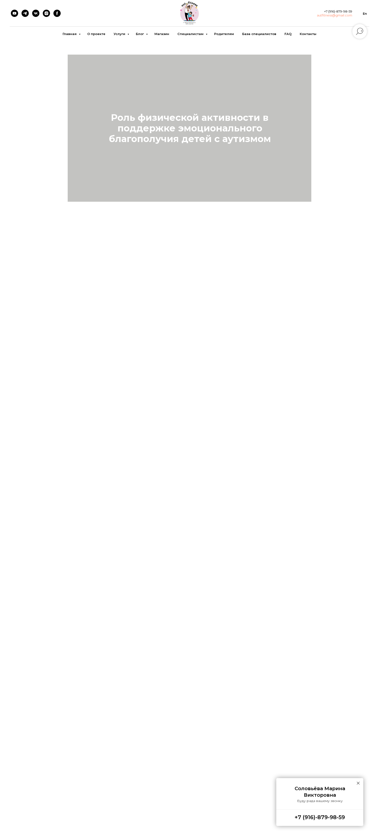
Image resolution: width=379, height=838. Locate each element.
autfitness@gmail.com (334, 15)
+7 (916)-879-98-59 (320, 817)
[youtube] (14, 13)
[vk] (35, 13)
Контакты (308, 34)
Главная (70, 34)
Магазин (161, 34)
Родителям (224, 34)
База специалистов (259, 34)
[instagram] (46, 13)
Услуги (120, 34)
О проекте (96, 34)
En (365, 13)
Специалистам (190, 34)
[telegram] (25, 13)
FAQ (288, 34)
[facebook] (57, 13)
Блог (140, 34)
